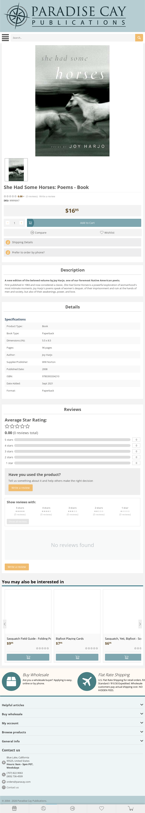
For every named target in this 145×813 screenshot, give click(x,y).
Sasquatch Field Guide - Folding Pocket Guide (29, 638)
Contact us (13, 787)
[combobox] (77, 37)
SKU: (6, 200)
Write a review (47, 196)
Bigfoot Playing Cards (70, 638)
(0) (32, 196)
